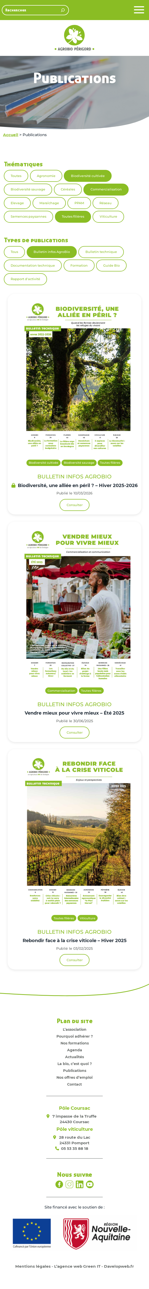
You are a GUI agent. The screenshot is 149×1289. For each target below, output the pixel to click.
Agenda (74, 1050)
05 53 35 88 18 (74, 1148)
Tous (14, 252)
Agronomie (46, 176)
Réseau (105, 203)
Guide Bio (111, 265)
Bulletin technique (101, 252)
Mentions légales (33, 1266)
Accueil (10, 134)
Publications (74, 1070)
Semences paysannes (28, 216)
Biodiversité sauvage (28, 189)
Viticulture (108, 216)
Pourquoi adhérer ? (74, 1036)
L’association (74, 1029)
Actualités (74, 1057)
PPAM (79, 203)
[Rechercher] (63, 10)
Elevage (17, 203)
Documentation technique (33, 265)
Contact (74, 1084)
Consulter (75, 505)
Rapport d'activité (25, 279)
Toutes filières (73, 216)
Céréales (68, 189)
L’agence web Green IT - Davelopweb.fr (94, 1266)
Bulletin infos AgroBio (52, 252)
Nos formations (75, 1043)
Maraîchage (49, 203)
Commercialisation (106, 189)
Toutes (16, 176)
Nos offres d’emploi (74, 1077)
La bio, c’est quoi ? (74, 1063)
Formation (79, 265)
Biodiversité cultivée (88, 176)
